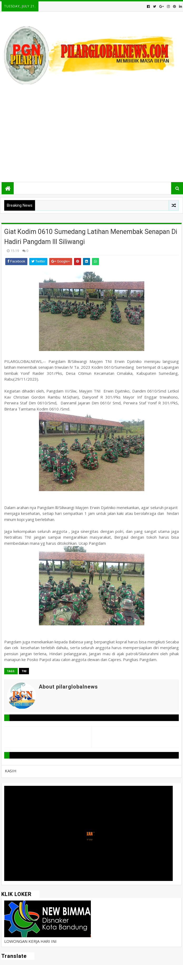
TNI (24, 671)
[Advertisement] (91, 136)
